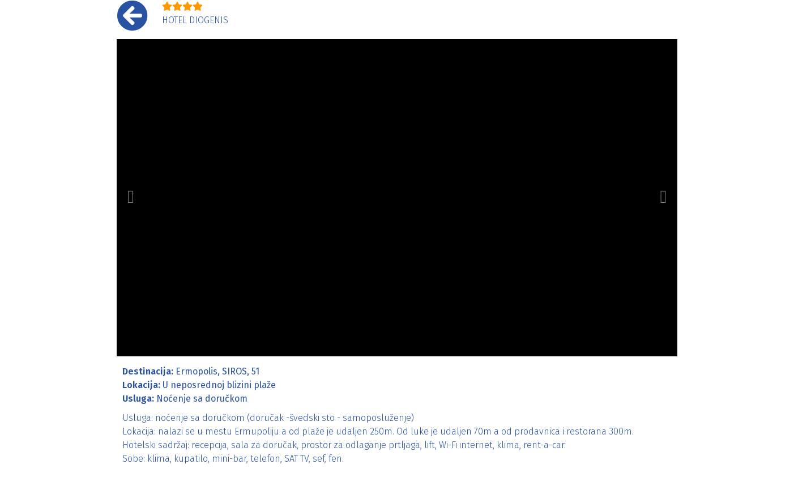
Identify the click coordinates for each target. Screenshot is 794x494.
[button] (131, 197)
